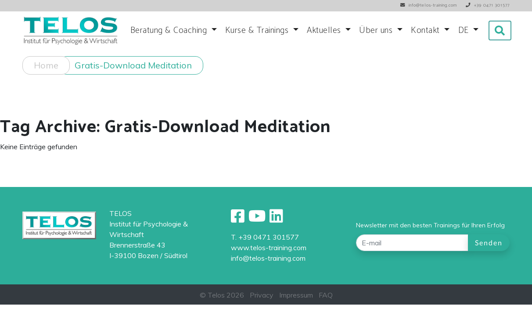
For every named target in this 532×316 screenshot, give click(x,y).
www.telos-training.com (268, 247)
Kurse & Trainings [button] (258, 30)
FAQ (326, 295)
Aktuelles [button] (325, 30)
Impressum (296, 295)
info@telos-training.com (268, 258)
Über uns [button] (377, 30)
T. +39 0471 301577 (265, 237)
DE (464, 30)
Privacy (261, 295)
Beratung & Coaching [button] (169, 30)
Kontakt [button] (426, 30)
